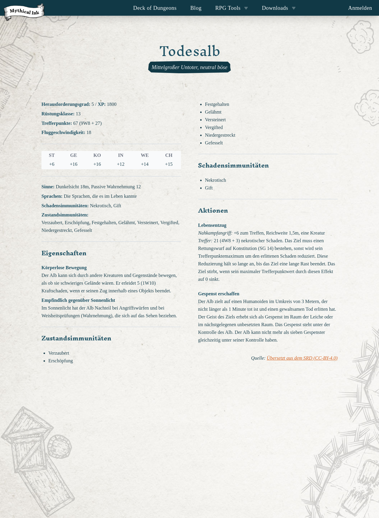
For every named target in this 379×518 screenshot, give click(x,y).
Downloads (279, 8)
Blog (196, 8)
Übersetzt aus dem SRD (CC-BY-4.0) (302, 358)
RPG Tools (231, 8)
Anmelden (360, 8)
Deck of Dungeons (155, 8)
